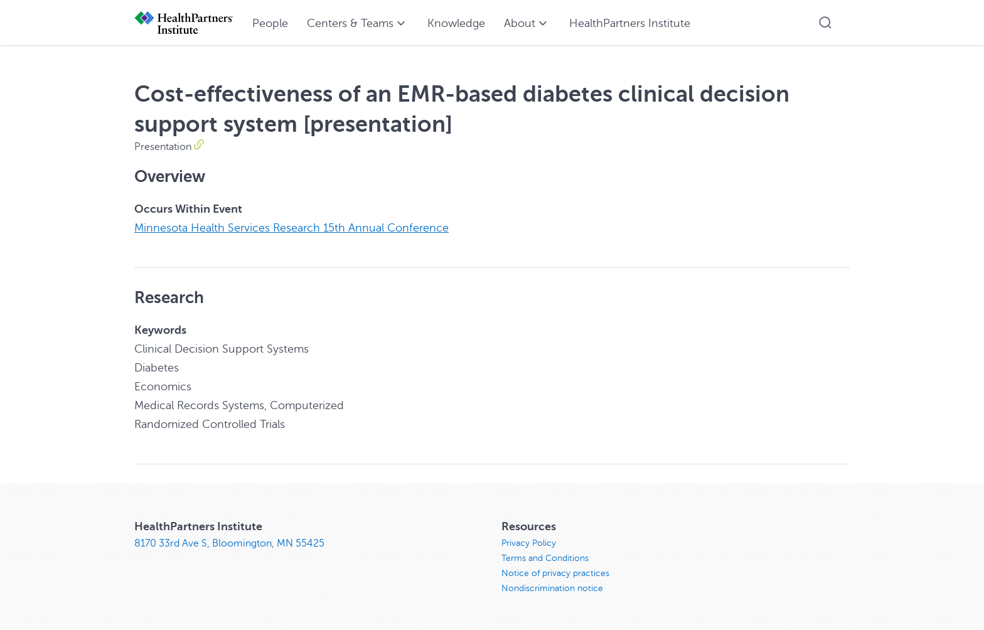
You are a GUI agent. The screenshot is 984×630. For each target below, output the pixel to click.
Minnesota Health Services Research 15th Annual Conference (291, 228)
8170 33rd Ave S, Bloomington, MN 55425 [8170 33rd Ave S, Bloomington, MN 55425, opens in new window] (229, 543)
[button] (825, 22)
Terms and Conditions (545, 558)
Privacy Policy (528, 543)
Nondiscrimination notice (552, 588)
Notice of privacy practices (555, 573)
